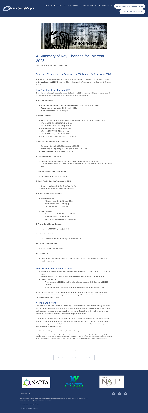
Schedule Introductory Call (129, 6)
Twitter (74, 357)
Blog (97, 5)
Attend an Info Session (132, 11)
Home (46, 5)
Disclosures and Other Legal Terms (29, 404)
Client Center (87, 5)
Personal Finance (57, 65)
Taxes (66, 65)
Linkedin (88, 357)
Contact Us (107, 5)
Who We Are (56, 5)
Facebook (60, 357)
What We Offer (71, 5)
